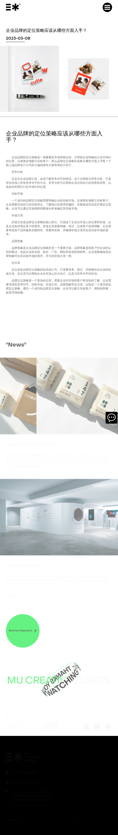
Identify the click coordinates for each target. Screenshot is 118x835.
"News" (16, 349)
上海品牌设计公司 (20, 169)
